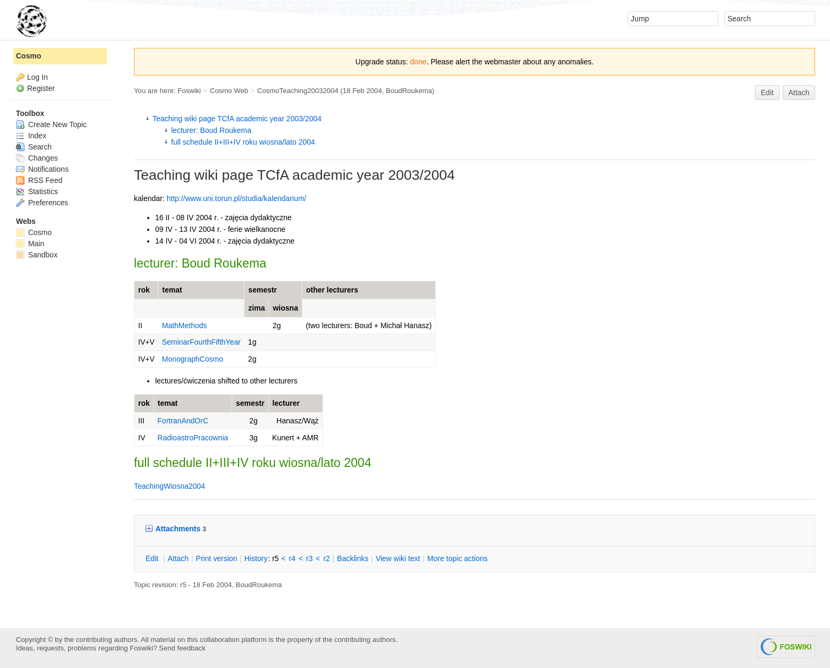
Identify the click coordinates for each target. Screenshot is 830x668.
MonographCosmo (192, 359)
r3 (309, 558)
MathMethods (184, 325)
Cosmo (28, 56)
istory (256, 558)
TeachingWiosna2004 (169, 486)
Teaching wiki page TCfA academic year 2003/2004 (237, 118)
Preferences (42, 202)
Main (30, 243)
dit (153, 558)
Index (31, 135)
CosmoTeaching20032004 (297, 91)
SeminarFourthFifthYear (201, 342)
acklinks (352, 558)
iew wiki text (398, 558)
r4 (292, 558)
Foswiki (189, 91)
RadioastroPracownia (192, 437)
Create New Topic (51, 124)
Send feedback (182, 648)
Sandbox (36, 254)
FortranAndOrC (182, 420)
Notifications (42, 169)
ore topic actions (457, 558)
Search (34, 147)
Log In (37, 77)
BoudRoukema (409, 91)
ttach (178, 558)
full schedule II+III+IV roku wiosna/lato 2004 (243, 142)
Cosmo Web (229, 91)
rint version (217, 558)
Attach (799, 92)
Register (41, 88)
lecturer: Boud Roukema (211, 130)
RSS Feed (39, 180)
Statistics (37, 191)
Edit (767, 92)
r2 (326, 558)
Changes (37, 158)
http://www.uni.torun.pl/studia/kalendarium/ (236, 198)
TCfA (273, 175)
